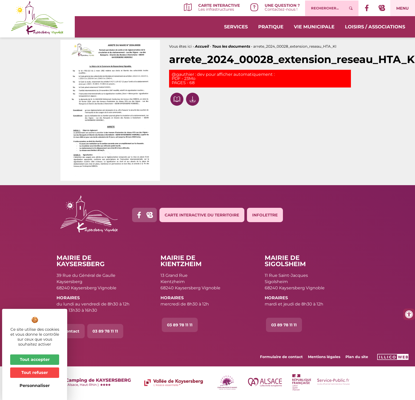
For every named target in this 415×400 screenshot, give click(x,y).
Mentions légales (324, 356)
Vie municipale (314, 26)
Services (236, 26)
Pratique (270, 26)
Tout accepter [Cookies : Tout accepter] (35, 359)
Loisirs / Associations (375, 26)
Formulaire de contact (281, 356)
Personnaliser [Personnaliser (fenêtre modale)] (35, 385)
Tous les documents (231, 46)
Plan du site (356, 356)
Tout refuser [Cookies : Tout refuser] (34, 372)
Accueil (202, 46)
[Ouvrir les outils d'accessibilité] (409, 314)
